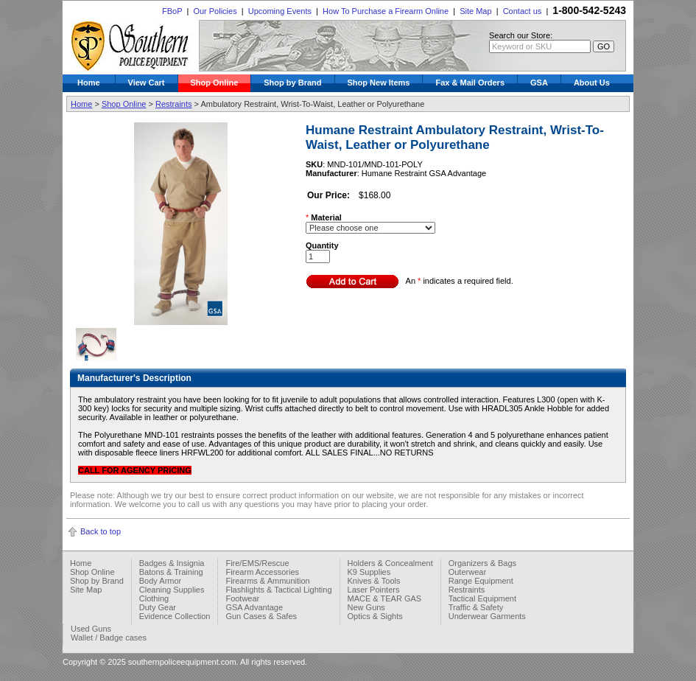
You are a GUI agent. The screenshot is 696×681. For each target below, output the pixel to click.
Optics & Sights (375, 616)
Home (88, 82)
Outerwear (467, 572)
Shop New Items (379, 82)
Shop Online (215, 82)
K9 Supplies (369, 572)
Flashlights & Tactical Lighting (278, 589)
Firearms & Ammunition (267, 580)
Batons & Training (171, 572)
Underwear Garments (487, 616)
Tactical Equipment (482, 598)
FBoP (172, 11)
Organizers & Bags (482, 563)
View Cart (146, 82)
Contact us (522, 11)
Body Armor (160, 580)
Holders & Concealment (390, 563)
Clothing (154, 598)
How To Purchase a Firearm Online (386, 11)
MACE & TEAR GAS (385, 598)
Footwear (242, 598)
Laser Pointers (374, 589)
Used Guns (91, 628)
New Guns (366, 607)
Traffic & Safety (476, 607)
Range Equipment (481, 580)
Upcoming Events (280, 11)
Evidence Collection (175, 616)
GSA (539, 82)
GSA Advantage (254, 607)
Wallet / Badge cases (109, 637)
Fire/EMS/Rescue (257, 563)
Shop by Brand (292, 82)
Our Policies (214, 11)
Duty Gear (157, 607)
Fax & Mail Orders (470, 82)
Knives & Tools (374, 580)
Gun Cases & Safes (261, 616)
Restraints (173, 103)
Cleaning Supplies (172, 589)
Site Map (475, 11)
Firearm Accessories (262, 572)
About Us (592, 82)
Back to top (100, 531)
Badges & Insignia (172, 563)
